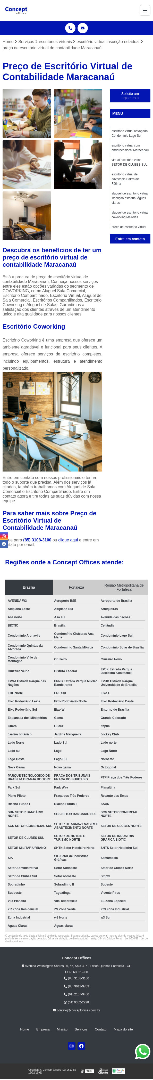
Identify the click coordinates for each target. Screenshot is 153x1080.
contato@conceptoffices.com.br (76, 1010)
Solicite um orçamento (130, 96)
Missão (62, 1029)
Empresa (43, 1029)
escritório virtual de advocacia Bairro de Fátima (125, 179)
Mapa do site (123, 1029)
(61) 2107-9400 (76, 994)
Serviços (81, 1029)
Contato (101, 1029)
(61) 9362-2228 (76, 1002)
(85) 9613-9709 (76, 986)
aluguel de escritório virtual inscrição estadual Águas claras (130, 198)
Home (24, 1029)
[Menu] (145, 10)
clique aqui (68, 540)
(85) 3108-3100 (38, 540)
